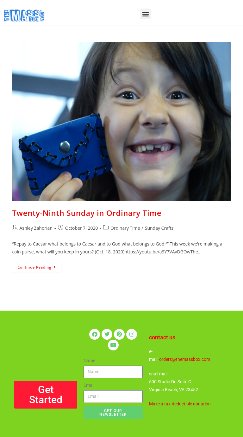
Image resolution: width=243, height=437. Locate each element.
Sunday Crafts (159, 228)
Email (89, 385)
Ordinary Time (125, 228)
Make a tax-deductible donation (180, 403)
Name (89, 360)
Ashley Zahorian (36, 228)
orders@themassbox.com (184, 359)
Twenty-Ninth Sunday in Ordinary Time (86, 213)
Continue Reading (39, 266)
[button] (145, 14)
